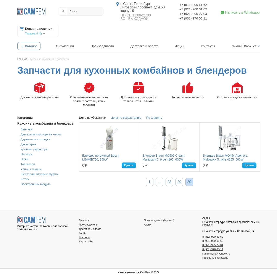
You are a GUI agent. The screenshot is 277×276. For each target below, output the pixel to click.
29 (179, 182)
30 (189, 182)
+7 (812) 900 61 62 (193, 4)
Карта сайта (86, 241)
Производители (102, 46)
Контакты (208, 46)
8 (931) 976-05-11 (212, 249)
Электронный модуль (35, 184)
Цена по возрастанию (126, 117)
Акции (179, 46)
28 (169, 182)
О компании (65, 46)
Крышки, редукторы (34, 149)
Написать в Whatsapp (242, 12)
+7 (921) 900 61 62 (193, 9)
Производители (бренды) (159, 220)
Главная (84, 220)
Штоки (25, 179)
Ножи (24, 159)
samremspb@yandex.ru (216, 253)
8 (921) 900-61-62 (212, 240)
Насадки (26, 154)
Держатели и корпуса (35, 139)
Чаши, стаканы (31, 169)
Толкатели (28, 164)
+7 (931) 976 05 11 (193, 18)
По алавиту (154, 117)
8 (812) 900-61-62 (212, 236)
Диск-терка (28, 144)
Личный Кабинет (244, 46)
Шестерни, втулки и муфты (39, 174)
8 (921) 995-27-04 (212, 245)
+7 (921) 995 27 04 (193, 14)
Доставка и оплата (144, 46)
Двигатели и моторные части (41, 134)
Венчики (26, 129)
